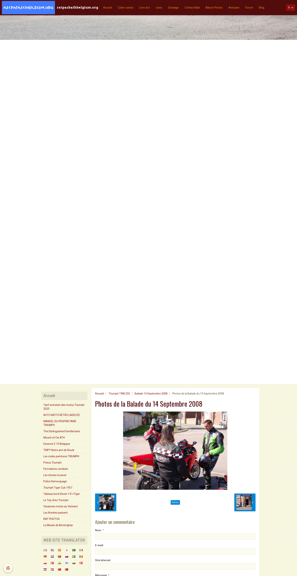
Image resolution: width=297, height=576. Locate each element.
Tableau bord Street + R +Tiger (61, 493)
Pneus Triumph (52, 462)
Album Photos (214, 7)
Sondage (173, 7)
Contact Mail (192, 7)
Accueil (107, 7)
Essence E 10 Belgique (56, 443)
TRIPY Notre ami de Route (58, 450)
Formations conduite (55, 468)
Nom (98, 530)
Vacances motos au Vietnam (60, 506)
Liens (159, 7)
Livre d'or (144, 7)
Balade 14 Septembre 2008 (151, 393)
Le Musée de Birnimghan (58, 525)
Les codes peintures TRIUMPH (61, 456)
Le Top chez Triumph (55, 500)
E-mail (99, 545)
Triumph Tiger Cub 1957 (57, 487)
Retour (175, 502)
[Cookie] (8, 568)
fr (289, 7)
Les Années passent (55, 512)
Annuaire (233, 7)
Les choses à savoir (54, 475)
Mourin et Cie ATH (54, 437)
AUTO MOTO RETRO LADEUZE (61, 414)
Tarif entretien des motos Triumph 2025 (63, 406)
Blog (261, 7)
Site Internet (102, 560)
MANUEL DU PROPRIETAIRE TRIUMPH (59, 423)
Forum (249, 7)
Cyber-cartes (125, 7)
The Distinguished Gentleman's (61, 431)
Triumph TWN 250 (119, 393)
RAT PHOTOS (51, 518)
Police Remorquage (55, 481)
